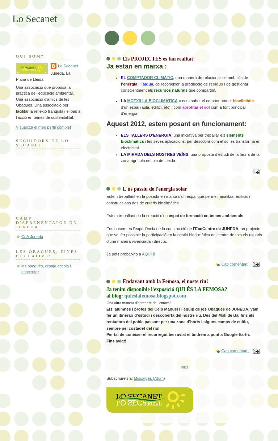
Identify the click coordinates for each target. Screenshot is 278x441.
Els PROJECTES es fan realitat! (159, 59)
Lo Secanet (68, 66)
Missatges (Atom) (149, 378)
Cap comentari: (235, 264)
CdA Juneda (32, 236)
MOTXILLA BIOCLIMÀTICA (152, 101)
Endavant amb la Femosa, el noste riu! (165, 281)
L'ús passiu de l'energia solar (155, 189)
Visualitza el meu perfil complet (43, 127)
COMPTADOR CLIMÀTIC (150, 77)
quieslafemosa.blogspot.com (155, 296)
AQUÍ (147, 254)
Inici (184, 367)
